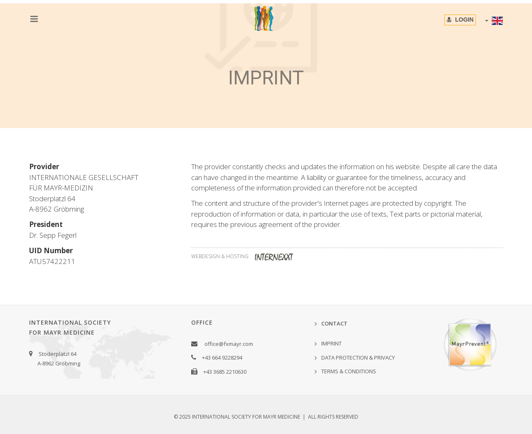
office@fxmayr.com (228, 344)
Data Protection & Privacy (358, 357)
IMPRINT (331, 343)
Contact (334, 323)
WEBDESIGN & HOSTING (244, 256)
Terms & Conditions (348, 371)
